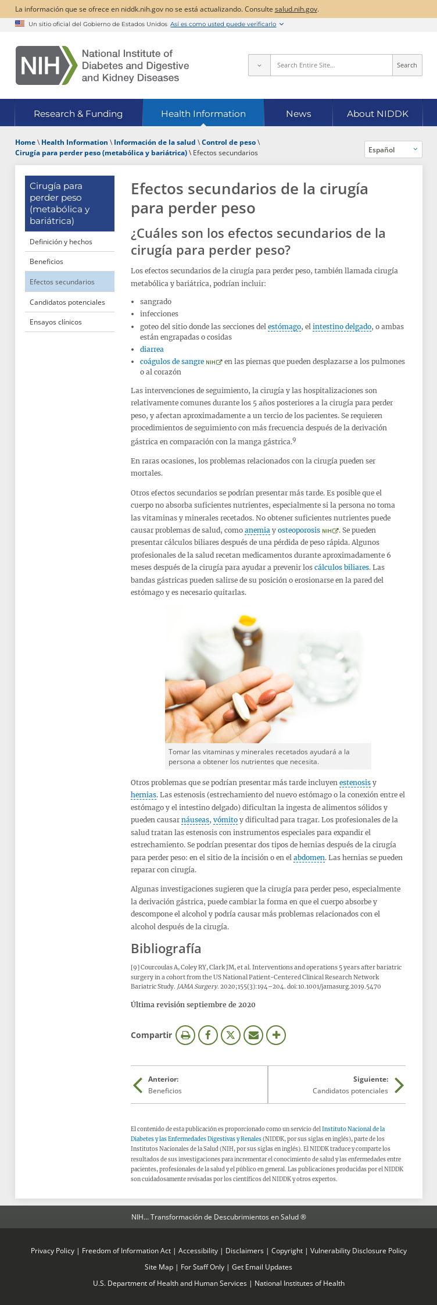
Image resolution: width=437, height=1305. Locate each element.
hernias (143, 794)
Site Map (159, 1266)
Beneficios (46, 261)
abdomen (309, 857)
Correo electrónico (253, 1035)
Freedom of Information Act (126, 1250)
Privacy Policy (52, 1250)
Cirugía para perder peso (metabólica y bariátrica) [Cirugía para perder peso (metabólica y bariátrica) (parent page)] (59, 203)
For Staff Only (202, 1266)
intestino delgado (342, 326)
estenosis (355, 782)
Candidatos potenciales (67, 301)
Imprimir (185, 1035)
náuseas (195, 819)
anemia (257, 530)
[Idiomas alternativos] (393, 149)
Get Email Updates (262, 1266)
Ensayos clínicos (56, 321)
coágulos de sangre (172, 361)
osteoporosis (299, 530)
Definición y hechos (61, 241)
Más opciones (276, 1035)
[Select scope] (259, 65)
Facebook (208, 1035)
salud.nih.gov (296, 8)
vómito (225, 819)
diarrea (152, 349)
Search (407, 65)
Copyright (287, 1250)
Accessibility (198, 1250)
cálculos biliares (341, 567)
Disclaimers (244, 1250)
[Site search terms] (331, 65)
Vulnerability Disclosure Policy (358, 1250)
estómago (284, 326)
